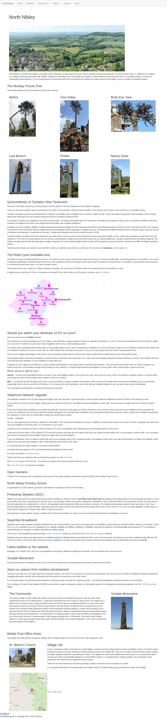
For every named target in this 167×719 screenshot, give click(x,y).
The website (104, 272)
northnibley (8, 3)
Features (30, 3)
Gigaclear (101, 534)
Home (19, 3)
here (125, 248)
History (56, 3)
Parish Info (44, 3)
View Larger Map (55, 692)
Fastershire (14, 527)
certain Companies (53, 534)
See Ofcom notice (32, 453)
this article (68, 457)
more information (18, 465)
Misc (77, 3)
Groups (67, 3)
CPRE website (147, 584)
